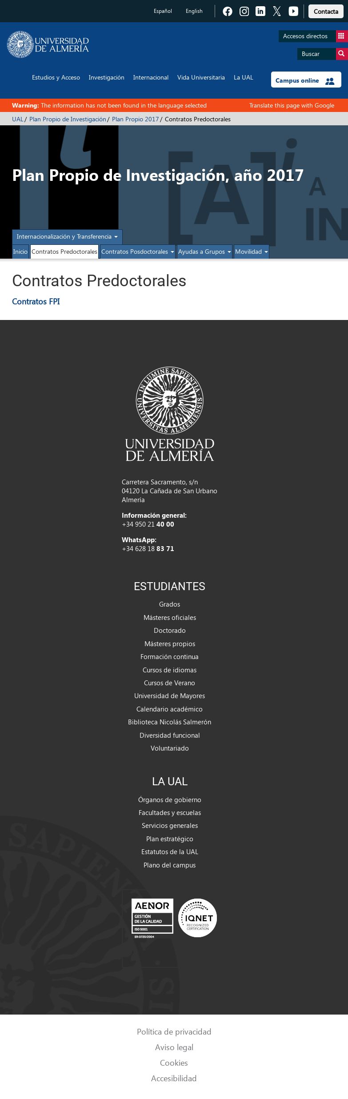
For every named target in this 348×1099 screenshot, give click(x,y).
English (194, 11)
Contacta (326, 11)
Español (163, 11)
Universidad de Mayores (169, 695)
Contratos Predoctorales (64, 251)
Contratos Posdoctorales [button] (137, 251)
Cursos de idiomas (169, 669)
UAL (18, 119)
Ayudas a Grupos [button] (204, 251)
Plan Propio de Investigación (67, 119)
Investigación (106, 77)
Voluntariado (170, 747)
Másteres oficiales (170, 617)
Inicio (20, 251)
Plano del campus (170, 864)
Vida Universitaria (201, 77)
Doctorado (170, 630)
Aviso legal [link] (174, 1046)
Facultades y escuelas (170, 812)
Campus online (305, 80)
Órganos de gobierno (169, 799)
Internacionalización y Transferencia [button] (67, 236)
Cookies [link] (174, 1062)
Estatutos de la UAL (169, 851)
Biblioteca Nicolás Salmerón (169, 721)
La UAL (243, 77)
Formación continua (169, 656)
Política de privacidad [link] (174, 1031)
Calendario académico (169, 708)
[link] (326, 10)
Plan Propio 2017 (135, 119)
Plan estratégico (169, 838)
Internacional (150, 77)
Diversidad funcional (170, 735)
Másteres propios (169, 643)
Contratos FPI (36, 301)
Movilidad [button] (251, 251)
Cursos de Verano (169, 682)
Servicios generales (170, 825)
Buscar (325, 54)
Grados (169, 603)
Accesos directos (315, 36)
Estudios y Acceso (56, 77)
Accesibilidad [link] (174, 1077)
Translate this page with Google (291, 105)
